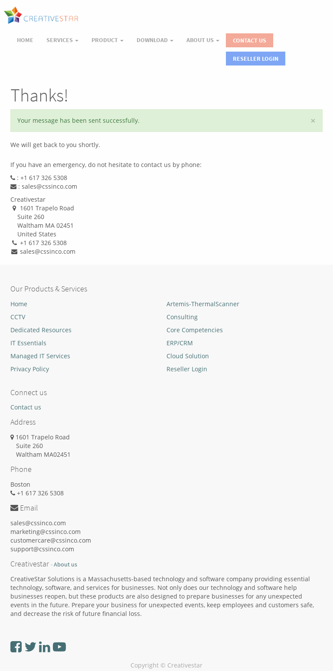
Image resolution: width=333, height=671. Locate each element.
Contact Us (249, 40)
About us (65, 564)
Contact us (25, 407)
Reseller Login (255, 58)
